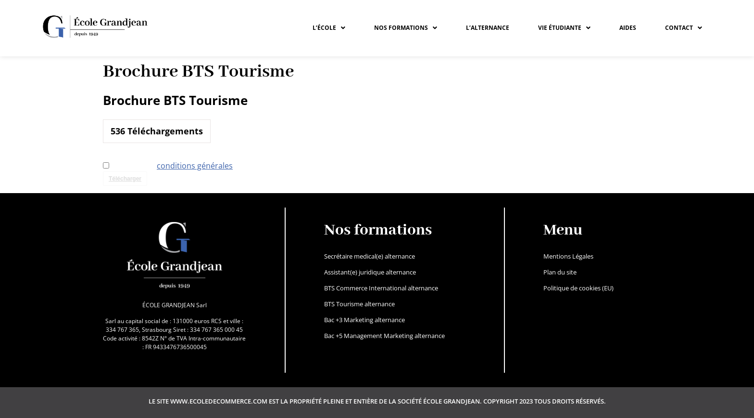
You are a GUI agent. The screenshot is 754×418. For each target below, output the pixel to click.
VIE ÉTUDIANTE (564, 28)
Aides (627, 28)
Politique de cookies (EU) (578, 288)
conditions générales (195, 165)
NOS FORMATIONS (405, 28)
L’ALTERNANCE (487, 28)
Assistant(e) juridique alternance (370, 272)
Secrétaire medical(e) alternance (369, 256)
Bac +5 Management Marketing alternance (384, 335)
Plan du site (560, 272)
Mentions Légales (568, 256)
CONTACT (683, 28)
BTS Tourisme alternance (359, 304)
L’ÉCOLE (329, 28)
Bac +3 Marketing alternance (364, 319)
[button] (329, 28)
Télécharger (125, 178)
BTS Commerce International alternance (381, 288)
